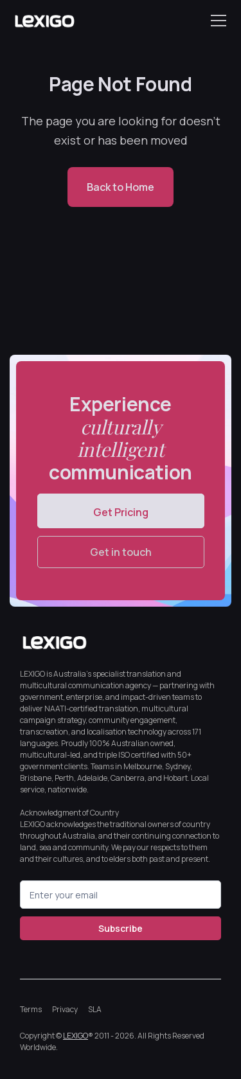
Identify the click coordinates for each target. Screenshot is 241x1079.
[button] (216, 20)
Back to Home (120, 187)
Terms (31, 1009)
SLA (95, 1009)
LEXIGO (75, 1035)
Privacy (65, 1009)
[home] (44, 20)
